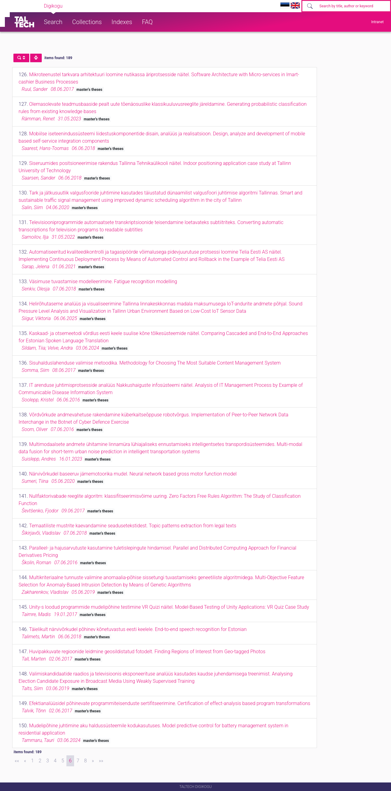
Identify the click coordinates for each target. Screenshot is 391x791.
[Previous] (25, 760)
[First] (17, 760)
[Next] (92, 760)
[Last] (101, 760)
